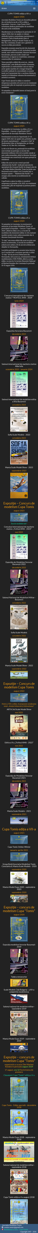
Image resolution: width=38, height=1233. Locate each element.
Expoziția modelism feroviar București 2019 (19, 945)
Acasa (4, 8)
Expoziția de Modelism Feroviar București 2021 (19, 777)
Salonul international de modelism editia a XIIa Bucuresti (19, 400)
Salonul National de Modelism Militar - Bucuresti (19, 598)
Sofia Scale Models (19, 632)
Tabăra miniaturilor (19, 977)
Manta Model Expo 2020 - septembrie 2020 (19, 888)
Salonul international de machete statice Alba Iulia (19, 365)
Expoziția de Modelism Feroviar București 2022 (19, 563)
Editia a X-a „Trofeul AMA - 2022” (19, 742)
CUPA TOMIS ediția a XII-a (18, 13)
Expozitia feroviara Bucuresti (19, 331)
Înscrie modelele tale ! (19, 524)
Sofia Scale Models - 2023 (19, 434)
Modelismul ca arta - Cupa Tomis (16, 1230)
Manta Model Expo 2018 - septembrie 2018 (19, 1138)
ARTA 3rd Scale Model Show (19, 709)
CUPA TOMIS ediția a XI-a (19, 122)
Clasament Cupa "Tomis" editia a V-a (19, 1075)
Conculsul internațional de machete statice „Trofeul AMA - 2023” (19, 528)
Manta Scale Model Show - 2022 (19, 665)
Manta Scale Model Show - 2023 (19, 467)
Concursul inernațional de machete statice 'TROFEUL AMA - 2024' (19, 296)
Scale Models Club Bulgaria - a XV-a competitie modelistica (19, 990)
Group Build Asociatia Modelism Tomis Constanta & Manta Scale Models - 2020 (19, 865)
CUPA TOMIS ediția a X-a (19, 218)
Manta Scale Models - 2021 (19, 811)
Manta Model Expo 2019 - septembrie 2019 (19, 1040)
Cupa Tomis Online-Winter (19, 847)
